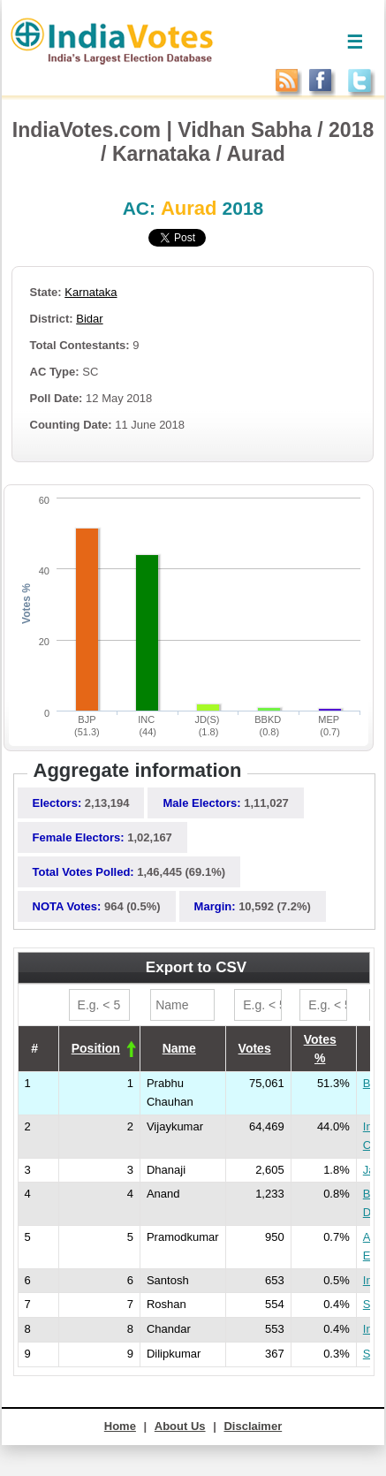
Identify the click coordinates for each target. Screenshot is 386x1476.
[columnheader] (99, 1048)
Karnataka (90, 292)
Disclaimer (252, 1426)
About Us (180, 1426)
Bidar (89, 318)
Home (120, 1426)
